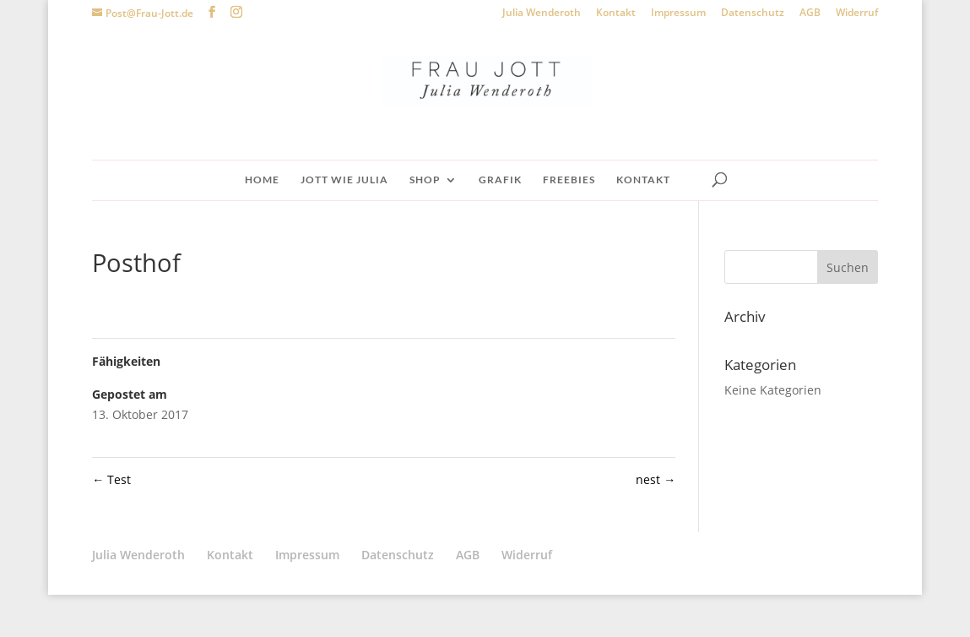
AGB (810, 13)
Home (262, 180)
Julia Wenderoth (541, 13)
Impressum (678, 13)
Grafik (500, 180)
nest (655, 479)
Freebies (569, 180)
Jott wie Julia (344, 180)
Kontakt (616, 13)
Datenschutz (752, 13)
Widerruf (857, 13)
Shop (425, 180)
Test (111, 479)
